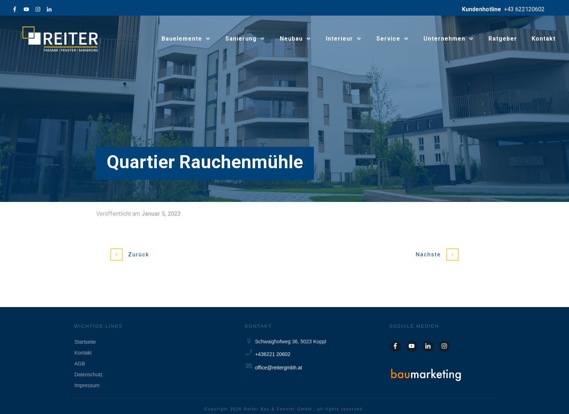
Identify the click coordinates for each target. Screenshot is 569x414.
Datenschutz (88, 369)
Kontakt (82, 347)
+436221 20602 (273, 348)
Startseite (85, 336)
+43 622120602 (524, 9)
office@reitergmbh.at (278, 362)
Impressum (86, 379)
